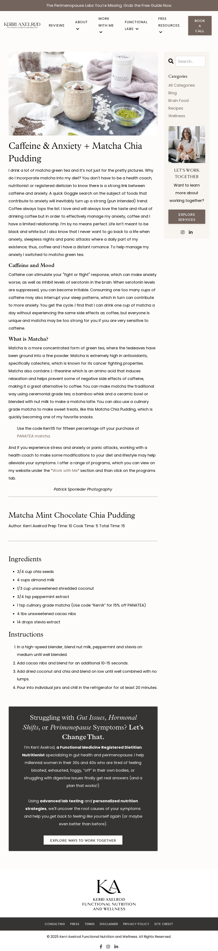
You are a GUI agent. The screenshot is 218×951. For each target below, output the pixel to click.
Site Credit (163, 924)
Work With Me (106, 25)
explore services (186, 217)
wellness (176, 116)
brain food (178, 100)
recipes (175, 108)
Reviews (57, 25)
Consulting (55, 924)
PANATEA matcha (33, 436)
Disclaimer (109, 924)
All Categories (181, 85)
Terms (90, 924)
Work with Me (65, 470)
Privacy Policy (136, 924)
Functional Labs (136, 25)
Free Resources (169, 25)
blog (172, 93)
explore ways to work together (83, 840)
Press (74, 924)
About (81, 25)
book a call (200, 25)
